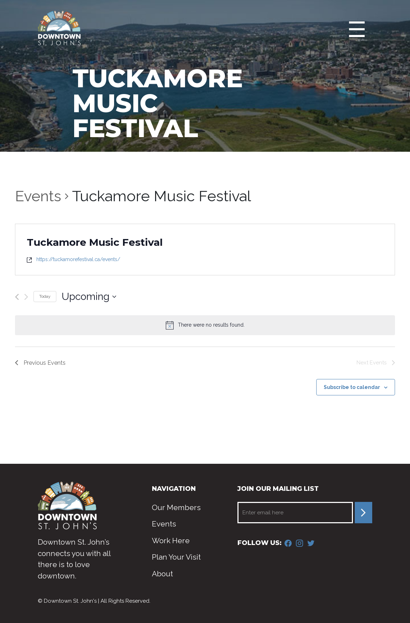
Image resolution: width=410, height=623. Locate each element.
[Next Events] (26, 297)
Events (38, 196)
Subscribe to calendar (352, 387)
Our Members (176, 507)
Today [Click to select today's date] (45, 296)
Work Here (171, 540)
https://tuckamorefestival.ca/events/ (78, 259)
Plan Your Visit (176, 556)
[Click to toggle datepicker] (89, 297)
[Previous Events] (17, 297)
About (162, 573)
